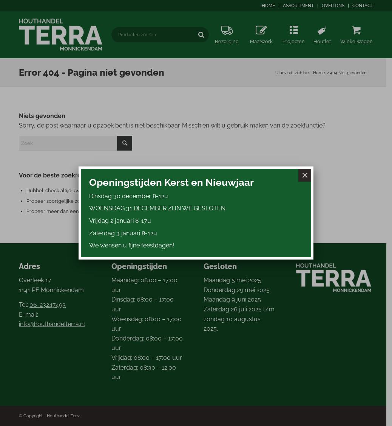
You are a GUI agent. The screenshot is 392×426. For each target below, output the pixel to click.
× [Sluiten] (304, 175)
